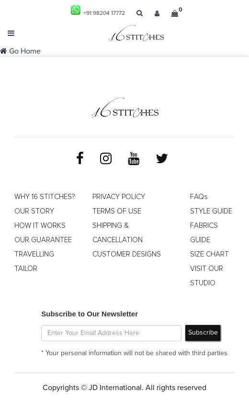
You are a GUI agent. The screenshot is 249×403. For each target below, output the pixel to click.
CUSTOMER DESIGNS (126, 254)
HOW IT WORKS (40, 225)
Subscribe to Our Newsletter (89, 314)
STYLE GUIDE (211, 211)
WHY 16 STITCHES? (44, 197)
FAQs (199, 197)
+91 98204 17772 (98, 10)
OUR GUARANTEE (43, 240)
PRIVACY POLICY (118, 197)
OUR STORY (34, 211)
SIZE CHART (209, 254)
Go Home (20, 51)
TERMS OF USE (116, 211)
